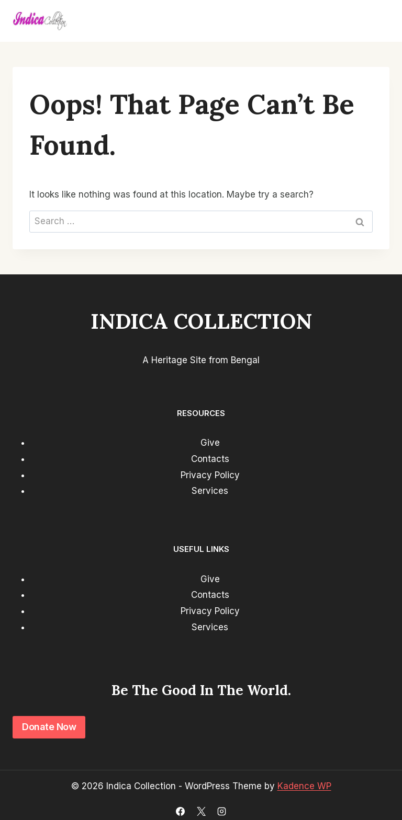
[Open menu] (376, 21)
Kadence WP (304, 786)
